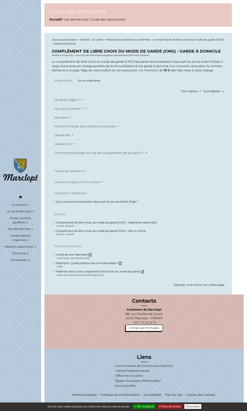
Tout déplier (213, 91)
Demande (62, 135)
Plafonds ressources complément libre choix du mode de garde (100, 271)
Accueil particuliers (64, 39)
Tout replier (192, 91)
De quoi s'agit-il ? (68, 100)
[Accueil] (20, 170)
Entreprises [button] (19, 260)
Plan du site (173, 394)
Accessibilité (152, 394)
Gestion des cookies (200, 394)
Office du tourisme (129, 375)
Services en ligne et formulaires (77, 182)
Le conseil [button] (19, 204)
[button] (20, 197)
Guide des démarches (107, 19)
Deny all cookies (170, 406)
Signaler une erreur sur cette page (199, 284)
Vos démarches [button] (19, 229)
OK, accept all (144, 406)
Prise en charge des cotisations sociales (85, 126)
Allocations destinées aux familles (128, 39)
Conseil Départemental (132, 370)
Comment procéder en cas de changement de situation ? (99, 153)
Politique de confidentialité (120, 394)
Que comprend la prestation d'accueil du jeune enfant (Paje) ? (97, 201)
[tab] (63, 80)
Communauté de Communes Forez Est (144, 365)
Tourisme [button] (19, 253)
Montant (61, 117)
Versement (63, 144)
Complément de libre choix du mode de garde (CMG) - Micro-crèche (101, 231)
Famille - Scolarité (92, 39)
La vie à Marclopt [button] (19, 211)
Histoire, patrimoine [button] (19, 246)
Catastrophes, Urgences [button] (21, 238)
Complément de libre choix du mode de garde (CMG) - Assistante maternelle (106, 222)
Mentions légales (84, 394)
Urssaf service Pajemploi (74, 254)
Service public (125, 385)
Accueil (55, 19)
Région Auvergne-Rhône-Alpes (138, 380)
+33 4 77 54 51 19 (144, 322)
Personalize (193, 406)
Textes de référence (68, 171)
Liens (144, 357)
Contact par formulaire (144, 327)
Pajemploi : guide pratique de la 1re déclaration (89, 263)
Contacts (144, 301)
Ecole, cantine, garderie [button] (20, 220)
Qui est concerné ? (69, 109)
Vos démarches (76, 19)
